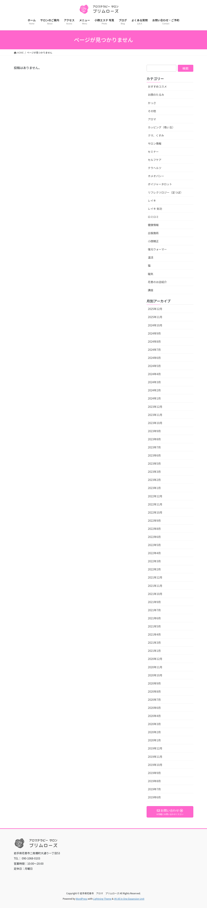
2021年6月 (154, 618)
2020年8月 (154, 691)
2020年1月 (154, 740)
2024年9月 (154, 333)
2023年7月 (154, 447)
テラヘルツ (154, 168)
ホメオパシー (156, 176)
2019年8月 (154, 781)
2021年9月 (154, 602)
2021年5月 (154, 626)
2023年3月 (154, 472)
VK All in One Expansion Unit (129, 898)
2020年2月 (154, 732)
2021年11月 (155, 586)
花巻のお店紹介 (157, 282)
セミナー (153, 152)
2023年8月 (154, 439)
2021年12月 (155, 577)
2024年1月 (154, 398)
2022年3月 (154, 561)
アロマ (152, 119)
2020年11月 (155, 667)
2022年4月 (154, 553)
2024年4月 (154, 374)
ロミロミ (153, 217)
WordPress (81, 898)
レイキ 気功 (155, 209)
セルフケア (154, 160)
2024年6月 (154, 358)
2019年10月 (155, 765)
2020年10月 (155, 675)
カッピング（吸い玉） (161, 127)
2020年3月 (154, 724)
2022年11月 (155, 504)
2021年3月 (154, 642)
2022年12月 (155, 496)
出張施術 (153, 233)
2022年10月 (155, 512)
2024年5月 (154, 366)
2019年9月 (154, 773)
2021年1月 (154, 651)
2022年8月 (154, 529)
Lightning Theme (102, 898)
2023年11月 (155, 415)
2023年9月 (154, 431)
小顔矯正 (153, 241)
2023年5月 (154, 463)
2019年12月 (155, 748)
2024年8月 (154, 341)
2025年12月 (155, 309)
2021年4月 (154, 634)
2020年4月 (154, 716)
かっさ (152, 103)
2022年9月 (154, 520)
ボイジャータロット (160, 184)
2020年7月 (154, 699)
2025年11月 (155, 317)
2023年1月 (154, 488)
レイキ (152, 200)
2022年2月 (154, 569)
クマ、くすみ (156, 135)
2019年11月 (155, 757)
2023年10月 (155, 423)
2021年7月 (154, 610)
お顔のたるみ (156, 94)
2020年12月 (155, 659)
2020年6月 (154, 708)
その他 (152, 111)
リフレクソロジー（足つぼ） (165, 192)
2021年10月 (155, 594)
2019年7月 (154, 789)
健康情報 (153, 225)
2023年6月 (154, 455)
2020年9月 (154, 683)
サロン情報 (154, 143)
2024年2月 (154, 390)
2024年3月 (154, 382)
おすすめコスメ (157, 86)
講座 (150, 290)
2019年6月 (154, 797)
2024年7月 (154, 350)
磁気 (150, 274)
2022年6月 (154, 537)
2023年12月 (155, 407)
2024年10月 (155, 325)
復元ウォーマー (157, 249)
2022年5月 (154, 545)
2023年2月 (154, 480)
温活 (150, 257)
